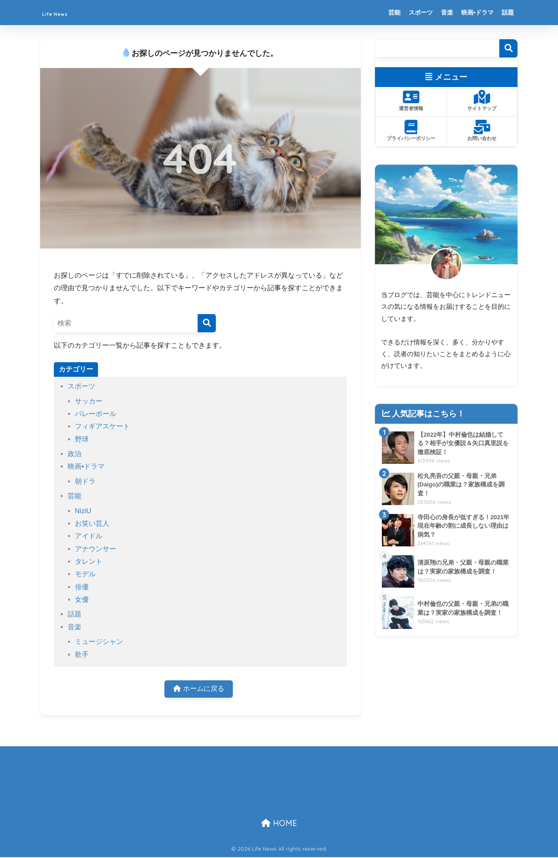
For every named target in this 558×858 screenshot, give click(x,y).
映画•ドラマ (477, 12)
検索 (508, 48)
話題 (508, 12)
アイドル (88, 536)
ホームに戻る (198, 689)
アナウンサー (95, 549)
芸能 (394, 12)
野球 (82, 439)
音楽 (447, 12)
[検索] (207, 323)
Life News (65, 12)
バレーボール (95, 414)
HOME (279, 824)
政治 (74, 454)
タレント (88, 561)
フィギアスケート (102, 426)
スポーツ (421, 12)
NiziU (83, 511)
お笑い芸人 (92, 523)
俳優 (82, 587)
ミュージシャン (99, 642)
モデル (85, 574)
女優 (82, 599)
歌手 (82, 654)
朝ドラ (85, 481)
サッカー (88, 401)
